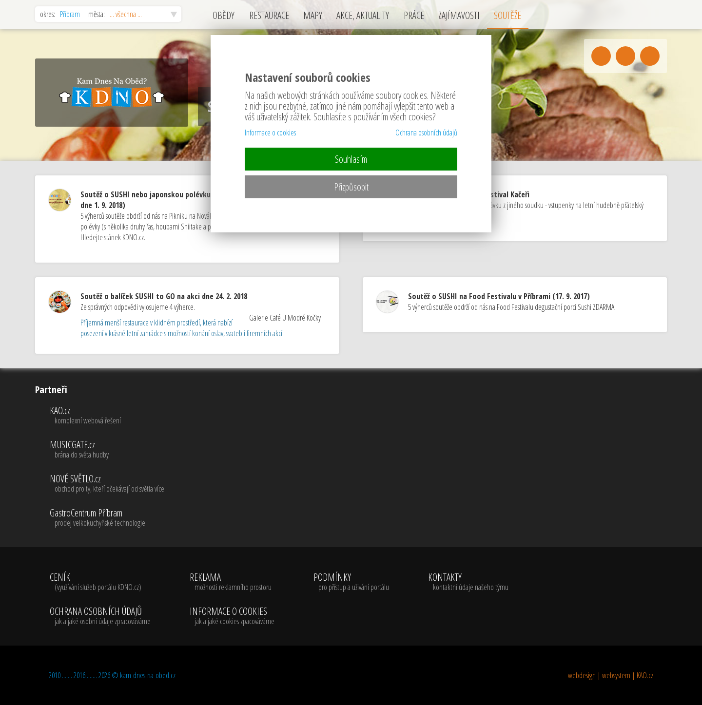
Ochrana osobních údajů (426, 132)
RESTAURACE (269, 15)
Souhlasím (351, 159)
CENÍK (100, 582)
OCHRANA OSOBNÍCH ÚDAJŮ (100, 616)
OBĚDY (223, 15)
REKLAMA (232, 582)
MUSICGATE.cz (107, 449)
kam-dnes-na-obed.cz (148, 675)
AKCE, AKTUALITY (362, 15)
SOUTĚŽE (507, 15)
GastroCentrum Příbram (107, 518)
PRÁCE (414, 15)
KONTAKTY (468, 582)
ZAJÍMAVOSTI (459, 15)
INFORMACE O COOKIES (232, 616)
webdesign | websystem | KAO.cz (610, 675)
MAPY (312, 15)
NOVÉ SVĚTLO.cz (107, 484)
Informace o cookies (270, 132)
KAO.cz (107, 415)
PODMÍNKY (351, 582)
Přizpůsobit (351, 186)
